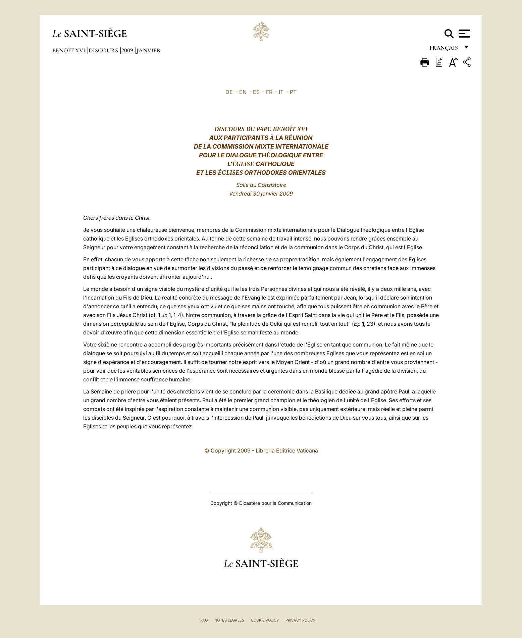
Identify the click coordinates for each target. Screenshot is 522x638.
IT (281, 92)
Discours (104, 50)
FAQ (204, 620)
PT (293, 92)
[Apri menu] (463, 33)
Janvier (149, 50)
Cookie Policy (265, 620)
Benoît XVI (69, 50)
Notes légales (229, 620)
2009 (128, 50)
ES (256, 92)
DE (229, 92)
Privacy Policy (300, 620)
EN (243, 92)
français (444, 49)
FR (269, 92)
